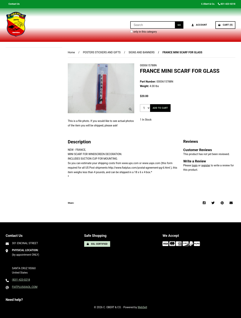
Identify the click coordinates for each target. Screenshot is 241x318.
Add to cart (160, 108)
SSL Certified (97, 244)
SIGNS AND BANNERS (142, 52)
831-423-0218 (226, 4)
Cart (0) (225, 25)
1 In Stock (146, 119)
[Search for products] (152, 25)
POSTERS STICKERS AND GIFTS (101, 52)
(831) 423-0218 (21, 279)
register (205, 165)
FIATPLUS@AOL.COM (24, 286)
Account (199, 25)
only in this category (143, 31)
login (195, 165)
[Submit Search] (179, 25)
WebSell (142, 307)
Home (71, 52)
